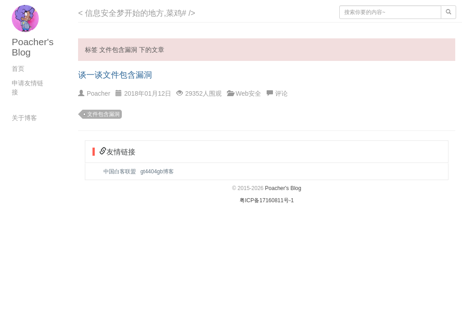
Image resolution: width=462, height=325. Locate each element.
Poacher (98, 93)
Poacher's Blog (283, 188)
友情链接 (120, 151)
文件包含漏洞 (103, 114)
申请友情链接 (27, 87)
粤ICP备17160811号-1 (267, 200)
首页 (18, 68)
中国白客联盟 (119, 171)
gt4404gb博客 (157, 171)
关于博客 (24, 117)
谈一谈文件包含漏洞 (115, 74)
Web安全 (248, 93)
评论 (281, 93)
